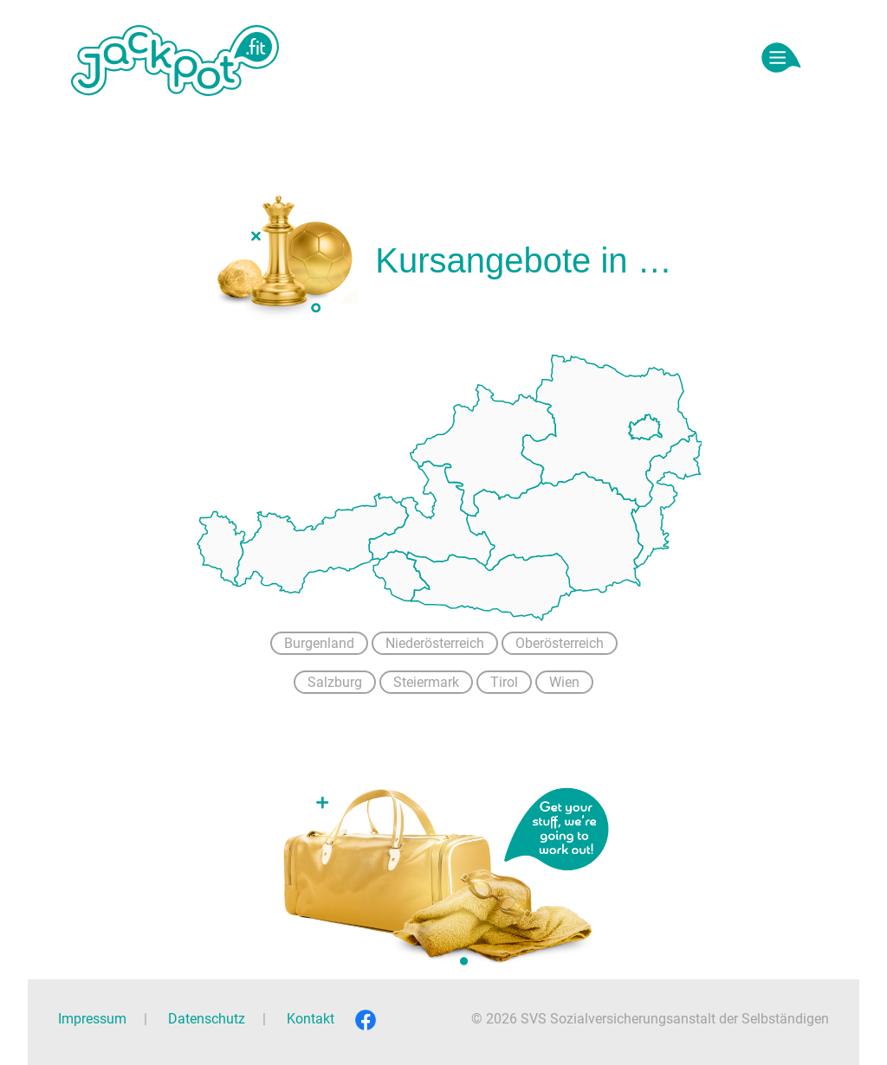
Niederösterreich (434, 643)
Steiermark (426, 682)
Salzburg (335, 682)
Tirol (504, 682)
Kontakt (310, 1018)
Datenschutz (206, 1018)
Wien (564, 682)
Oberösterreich (559, 643)
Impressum (92, 1018)
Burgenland (319, 643)
